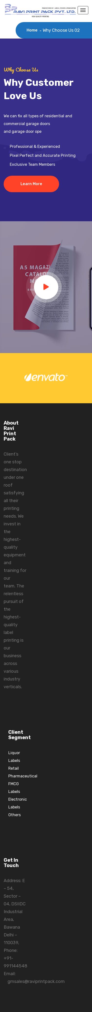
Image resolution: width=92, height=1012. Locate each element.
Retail (13, 768)
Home (33, 30)
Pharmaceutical (22, 776)
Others (14, 815)
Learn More (31, 184)
